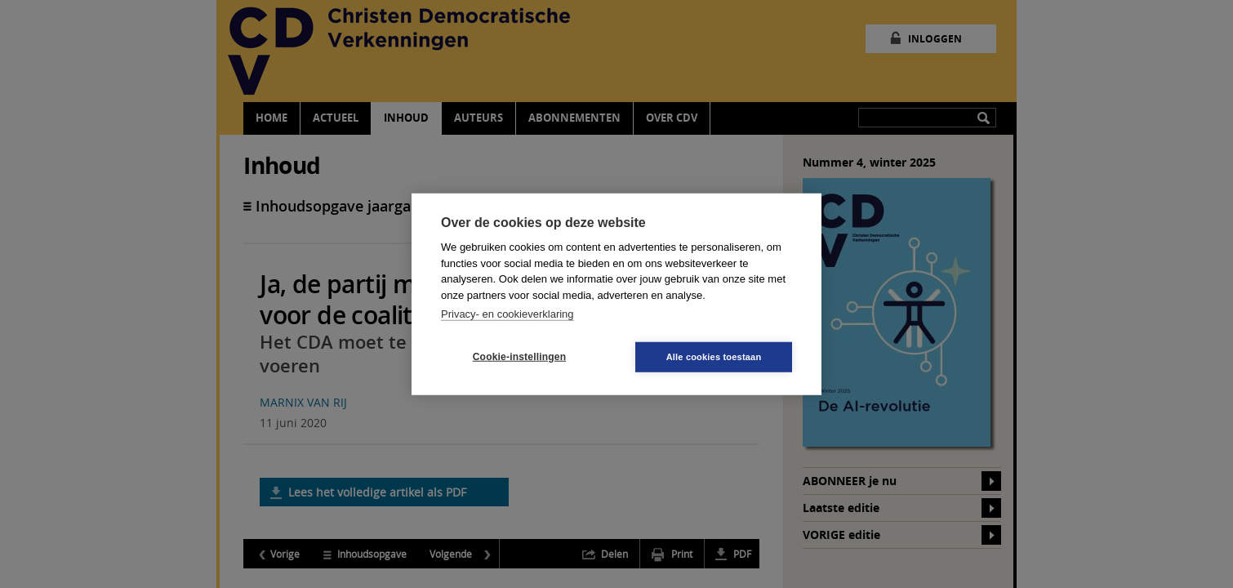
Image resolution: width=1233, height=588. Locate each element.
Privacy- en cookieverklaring (507, 314)
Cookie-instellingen (519, 357)
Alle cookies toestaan (714, 356)
